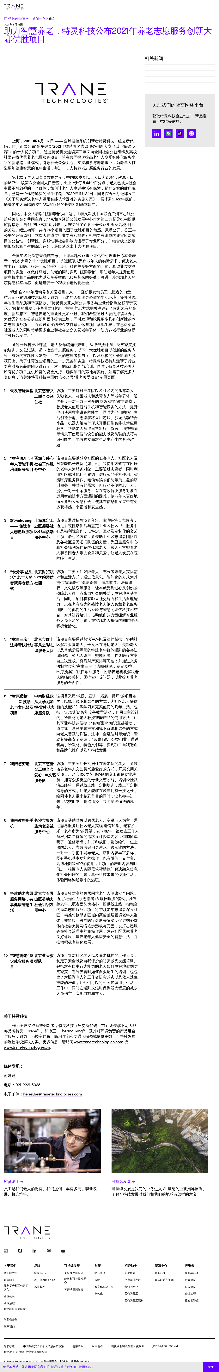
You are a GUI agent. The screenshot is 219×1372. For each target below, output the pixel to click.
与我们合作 (10, 1319)
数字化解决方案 (103, 1287)
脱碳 (97, 1280)
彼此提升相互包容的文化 (16, 1287)
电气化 (98, 1294)
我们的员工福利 (134, 1300)
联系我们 (9, 1326)
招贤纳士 (13, 1181)
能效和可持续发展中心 (76, 1280)
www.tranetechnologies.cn (27, 1047)
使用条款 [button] (85, 1367)
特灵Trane (40, 1273)
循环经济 (99, 1273)
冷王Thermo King (44, 1280)
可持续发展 (123, 1181)
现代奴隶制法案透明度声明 (127, 1346)
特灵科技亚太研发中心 (16, 1311)
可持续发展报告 (73, 1289)
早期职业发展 (133, 1280)
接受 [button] (211, 1367)
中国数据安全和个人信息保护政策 (43, 1346)
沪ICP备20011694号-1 (165, 1346)
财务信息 (190, 1287)
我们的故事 (10, 1273)
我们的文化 (131, 1287)
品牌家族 (39, 1287)
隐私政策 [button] (57, 1367)
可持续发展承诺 (73, 1273)
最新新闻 (160, 1273)
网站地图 (97, 1346)
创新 (97, 1266)
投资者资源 (191, 1300)
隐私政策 (9, 1346)
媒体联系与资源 (164, 1280)
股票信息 (190, 1280)
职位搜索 (130, 1273)
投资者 (189, 1266)
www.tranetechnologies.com (98, 1042)
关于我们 (10, 1266)
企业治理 (9, 1303)
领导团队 (9, 1280)
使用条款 (77, 1346)
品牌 (37, 1266)
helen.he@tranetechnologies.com (52, 1094)
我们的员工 (131, 1294)
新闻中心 (161, 1266)
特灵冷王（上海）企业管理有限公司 (25, 1352)
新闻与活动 (191, 1273)
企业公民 (9, 1296)
